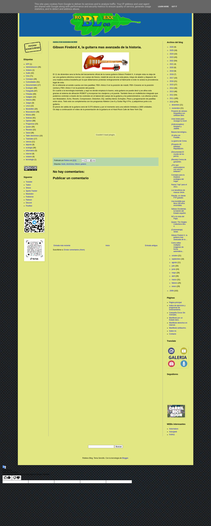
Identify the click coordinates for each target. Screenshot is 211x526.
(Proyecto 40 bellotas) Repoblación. (177, 146)
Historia (29, 100)
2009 (172, 291)
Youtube (29, 182)
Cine (28, 76)
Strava (28, 188)
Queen (28, 127)
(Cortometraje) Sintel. (176, 231)
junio (174, 269)
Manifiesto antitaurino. (177, 328)
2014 (172, 88)
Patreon (29, 200)
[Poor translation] (16, 477)
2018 (172, 74)
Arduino (29, 70)
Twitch (28, 185)
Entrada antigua (151, 245)
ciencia (28, 142)
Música (28, 115)
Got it (174, 7)
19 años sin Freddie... (176, 136)
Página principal (175, 302)
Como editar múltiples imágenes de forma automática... (177, 247)
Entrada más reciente (62, 245)
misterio (29, 157)
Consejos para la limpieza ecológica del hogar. (177, 178)
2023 (172, 57)
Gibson (77, 164)
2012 (172, 95)
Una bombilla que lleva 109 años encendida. (178, 203)
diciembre (176, 105)
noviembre (176, 108)
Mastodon (30, 194)
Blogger (125, 458)
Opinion (29, 121)
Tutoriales (29, 139)
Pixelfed (29, 206)
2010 (172, 102)
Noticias (29, 118)
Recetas (29, 130)
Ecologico (29, 88)
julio (173, 266)
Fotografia (30, 91)
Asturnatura (173, 429)
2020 (172, 67)
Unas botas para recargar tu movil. (179, 120)
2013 (172, 91)
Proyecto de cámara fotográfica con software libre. (179, 113)
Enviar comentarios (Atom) (74, 250)
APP (27, 64)
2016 (172, 81)
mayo (174, 273)
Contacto (172, 334)
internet (29, 154)
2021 (172, 64)
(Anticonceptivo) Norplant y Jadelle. (177, 126)
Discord (29, 203)
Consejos (29, 79)
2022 (172, 61)
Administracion (31, 67)
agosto (174, 262)
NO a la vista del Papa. (177, 217)
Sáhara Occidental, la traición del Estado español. (178, 211)
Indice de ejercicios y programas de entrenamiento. (177, 308)
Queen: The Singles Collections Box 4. (179, 224)
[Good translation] (7, 477)
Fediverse (30, 197)
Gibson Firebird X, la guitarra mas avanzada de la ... (179, 237)
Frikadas (29, 94)
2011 (172, 98)
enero (174, 286)
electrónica (70, 164)
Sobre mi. (173, 331)
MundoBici (30, 109)
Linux (28, 106)
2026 (172, 47)
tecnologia (30, 160)
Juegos (29, 103)
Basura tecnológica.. (179, 132)
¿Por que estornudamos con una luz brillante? (178, 168)
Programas (30, 124)
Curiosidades (31, 82)
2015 (172, 85)
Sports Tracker (31, 191)
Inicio (108, 245)
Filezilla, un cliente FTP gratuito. (178, 197)
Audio (63, 164)
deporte (29, 145)
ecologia (29, 148)
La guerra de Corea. (179, 141)
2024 (172, 54)
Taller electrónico (32, 136)
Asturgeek (173, 432)
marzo (174, 280)
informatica (30, 151)
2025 (172, 50)
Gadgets (29, 97)
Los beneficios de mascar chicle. (178, 191)
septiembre (176, 259)
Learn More (163, 7)
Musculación (31, 112)
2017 (172, 78)
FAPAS (172, 435)
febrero (175, 283)
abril (173, 276)
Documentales (31, 85)
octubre (175, 256)
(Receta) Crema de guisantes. (178, 161)
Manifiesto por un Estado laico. (176, 319)
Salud (28, 133)
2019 (172, 71)
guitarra (83, 164)
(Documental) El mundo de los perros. (177, 154)
